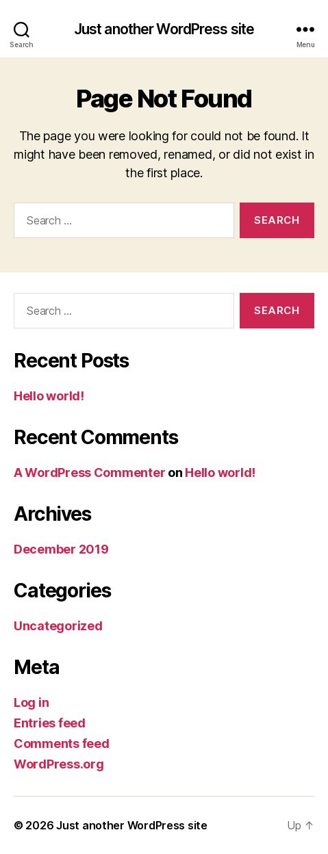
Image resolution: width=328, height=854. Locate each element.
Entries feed (50, 723)
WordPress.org (59, 764)
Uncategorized (58, 626)
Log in (31, 702)
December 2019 (61, 549)
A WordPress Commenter (89, 472)
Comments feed (62, 743)
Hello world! (49, 396)
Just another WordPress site (164, 29)
